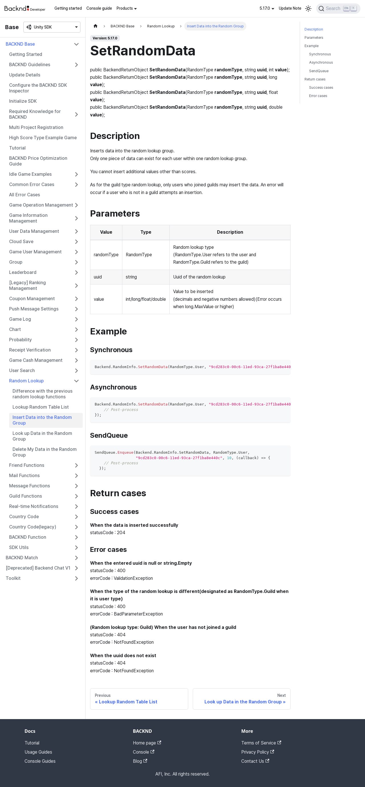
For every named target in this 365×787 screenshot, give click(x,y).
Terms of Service (261, 743)
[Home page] (95, 26)
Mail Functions (24, 475)
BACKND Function (27, 537)
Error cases (318, 96)
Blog (140, 761)
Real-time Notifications (33, 506)
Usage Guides (38, 752)
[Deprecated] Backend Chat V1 (38, 568)
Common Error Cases (31, 184)
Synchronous (320, 54)
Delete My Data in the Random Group (45, 452)
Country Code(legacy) (32, 527)
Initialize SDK (23, 101)
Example (312, 46)
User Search (22, 370)
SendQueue (318, 71)
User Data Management (34, 231)
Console (143, 752)
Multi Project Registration (36, 127)
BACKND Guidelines (29, 64)
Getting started (68, 8)
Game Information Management (28, 218)
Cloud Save (21, 241)
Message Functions (29, 486)
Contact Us (255, 761)
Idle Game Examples (30, 174)
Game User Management (35, 252)
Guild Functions (25, 496)
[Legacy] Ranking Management (27, 285)
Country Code (24, 516)
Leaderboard (22, 272)
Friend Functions (26, 465)
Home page (147, 743)
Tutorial (17, 148)
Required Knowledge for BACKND (35, 114)
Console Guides (40, 761)
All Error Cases (24, 194)
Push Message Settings (33, 309)
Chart (15, 329)
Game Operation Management (41, 205)
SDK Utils (19, 547)
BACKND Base (20, 44)
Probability (20, 339)
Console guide (99, 8)
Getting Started (25, 54)
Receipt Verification (30, 350)
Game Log (20, 319)
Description (314, 29)
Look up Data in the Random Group (42, 436)
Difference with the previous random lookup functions (42, 393)
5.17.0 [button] (264, 8)
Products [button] (125, 8)
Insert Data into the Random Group (42, 420)
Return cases (315, 79)
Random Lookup (26, 381)
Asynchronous (321, 62)
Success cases (321, 87)
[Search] (338, 8)
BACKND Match (22, 557)
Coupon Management (32, 298)
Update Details (24, 75)
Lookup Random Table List (41, 407)
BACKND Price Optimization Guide (38, 161)
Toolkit (13, 578)
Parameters (314, 37)
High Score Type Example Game (43, 137)
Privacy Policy (257, 752)
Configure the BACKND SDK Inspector (38, 88)
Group (15, 262)
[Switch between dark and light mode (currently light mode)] (308, 8)
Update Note (290, 8)
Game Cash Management (35, 360)
